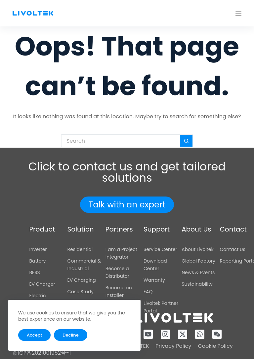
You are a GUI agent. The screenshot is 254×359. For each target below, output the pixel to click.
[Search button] (186, 140)
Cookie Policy (215, 346)
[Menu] (238, 13)
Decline (70, 335)
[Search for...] (120, 140)
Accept (34, 335)
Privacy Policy (173, 346)
